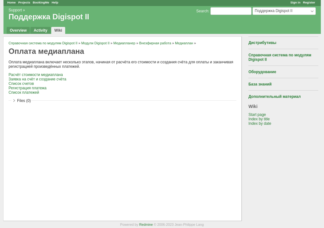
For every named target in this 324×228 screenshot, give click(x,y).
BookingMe (41, 2)
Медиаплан (184, 43)
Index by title (259, 119)
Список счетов (21, 83)
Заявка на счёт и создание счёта (37, 79)
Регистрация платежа (28, 88)
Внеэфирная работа (155, 43)
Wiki (58, 30)
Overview (18, 30)
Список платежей (24, 92)
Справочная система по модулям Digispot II (43, 43)
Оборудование (262, 72)
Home (11, 2)
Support (15, 10)
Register (309, 2)
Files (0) (24, 100)
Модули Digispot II (95, 43)
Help (55, 2)
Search (202, 11)
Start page (257, 114)
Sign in (295, 2)
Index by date (259, 123)
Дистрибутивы (262, 43)
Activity (40, 30)
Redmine (146, 224)
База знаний (259, 84)
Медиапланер (124, 43)
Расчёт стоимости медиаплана (36, 75)
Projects (24, 2)
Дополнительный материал (274, 96)
